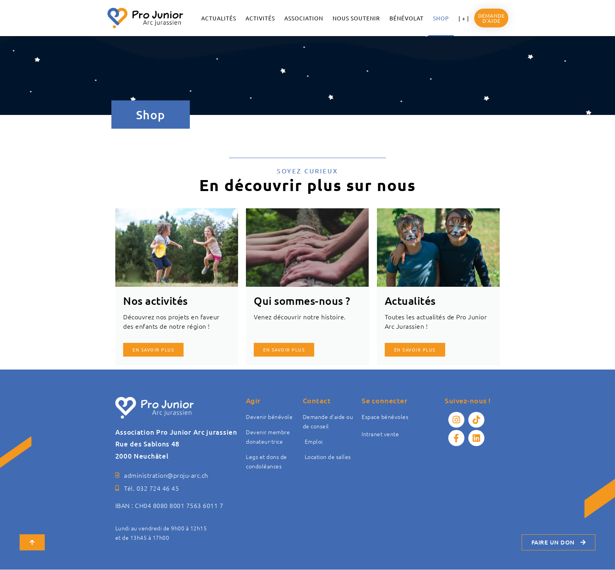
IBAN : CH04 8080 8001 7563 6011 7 (169, 505)
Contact (317, 400)
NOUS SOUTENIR (356, 18)
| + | (464, 18)
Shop (441, 18)
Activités (260, 18)
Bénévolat (406, 18)
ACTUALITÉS (218, 18)
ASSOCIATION (303, 18)
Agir (253, 400)
